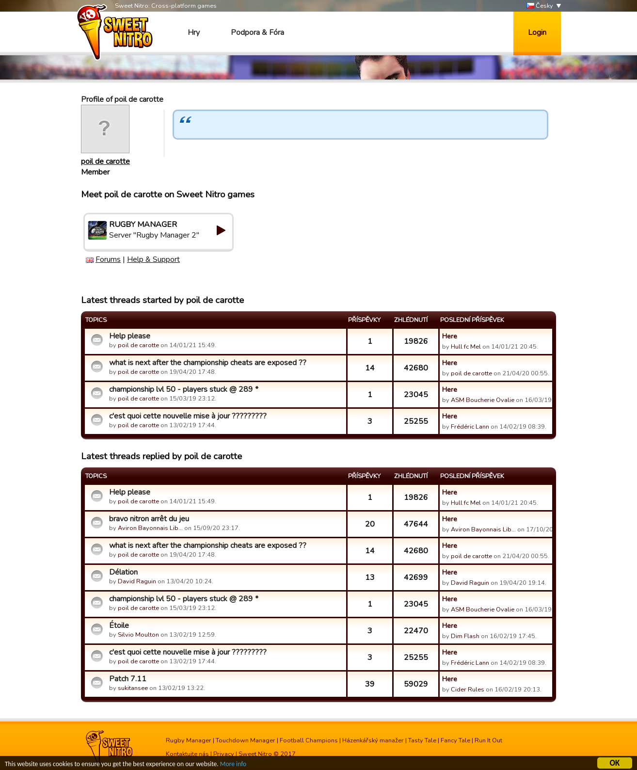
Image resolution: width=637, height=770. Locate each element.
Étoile (119, 625)
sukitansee (133, 688)
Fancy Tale (455, 740)
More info (233, 765)
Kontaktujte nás (187, 754)
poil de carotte (105, 161)
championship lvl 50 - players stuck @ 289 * (183, 389)
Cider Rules (467, 689)
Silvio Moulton (138, 634)
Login (537, 32)
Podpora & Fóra (257, 32)
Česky (539, 6)
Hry (194, 32)
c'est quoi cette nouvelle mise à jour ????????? (188, 416)
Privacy (223, 754)
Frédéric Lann (470, 426)
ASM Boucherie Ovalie (482, 400)
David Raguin (137, 581)
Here (449, 336)
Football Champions (309, 740)
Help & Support (153, 259)
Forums (108, 259)
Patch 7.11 (127, 678)
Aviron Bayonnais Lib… (150, 528)
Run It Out (488, 740)
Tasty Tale (422, 740)
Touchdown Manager (245, 740)
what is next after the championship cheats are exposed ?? (207, 362)
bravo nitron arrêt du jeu (149, 518)
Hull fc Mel (466, 346)
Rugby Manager (188, 740)
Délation (123, 572)
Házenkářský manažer (373, 740)
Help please (129, 336)
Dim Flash (465, 636)
